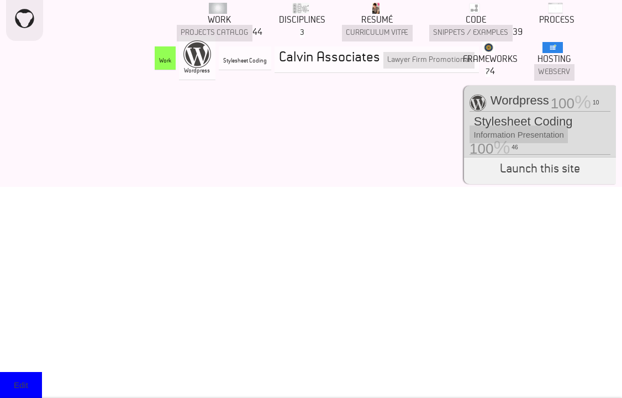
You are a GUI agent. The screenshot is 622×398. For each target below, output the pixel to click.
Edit (21, 385)
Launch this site (540, 170)
